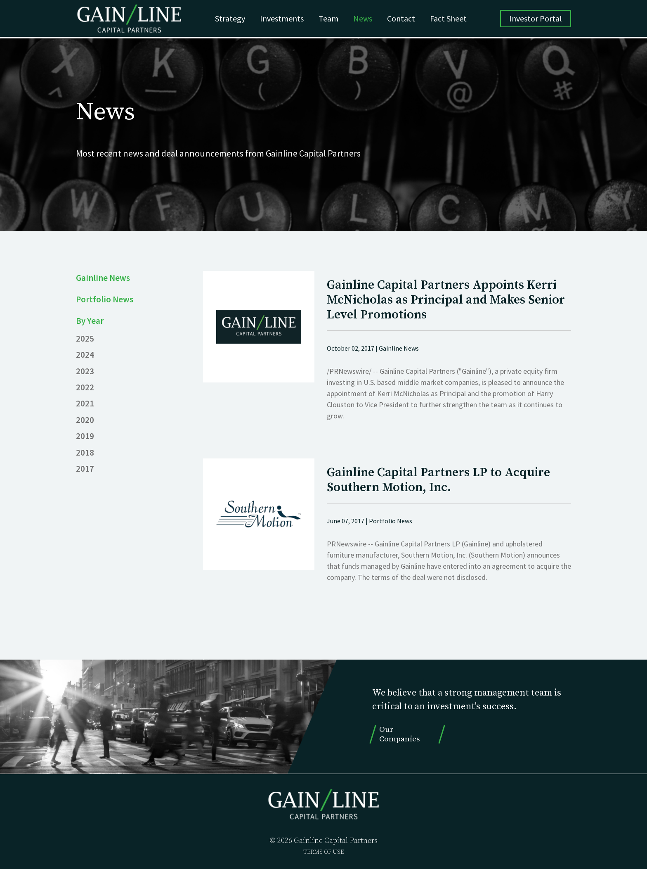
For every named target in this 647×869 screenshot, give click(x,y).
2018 (85, 452)
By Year (90, 320)
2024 (85, 354)
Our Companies (399, 734)
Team (331, 19)
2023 (85, 371)
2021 (85, 403)
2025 (85, 338)
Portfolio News (105, 299)
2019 (85, 436)
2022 (85, 387)
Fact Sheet (451, 19)
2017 (85, 468)
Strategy (233, 19)
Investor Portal (535, 19)
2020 (85, 419)
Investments (285, 19)
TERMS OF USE (323, 852)
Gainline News (103, 277)
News (365, 19)
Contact (404, 19)
